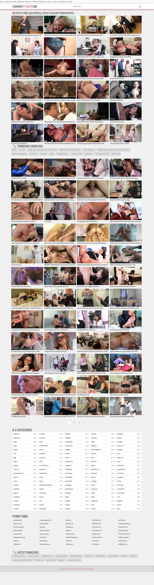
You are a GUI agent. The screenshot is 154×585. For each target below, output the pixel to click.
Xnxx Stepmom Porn (62, 1)
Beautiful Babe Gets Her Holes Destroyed (70, 152)
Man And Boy (124, 569)
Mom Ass (69, 554)
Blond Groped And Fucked (102, 156)
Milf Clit (49, 1)
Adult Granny (17, 533)
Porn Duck (95, 554)
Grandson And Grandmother (19, 156)
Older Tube (54, 1)
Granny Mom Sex (45, 543)
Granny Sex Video (20, 1)
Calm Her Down (89, 156)
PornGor (42, 540)
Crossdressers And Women (19, 569)
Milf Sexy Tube (96, 533)
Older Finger (43, 554)
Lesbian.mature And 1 (34, 569)
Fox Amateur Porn (45, 557)
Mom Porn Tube (116, 156)
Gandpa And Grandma (62, 156)
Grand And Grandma (76, 156)
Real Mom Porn (123, 540)
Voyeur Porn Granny (124, 547)
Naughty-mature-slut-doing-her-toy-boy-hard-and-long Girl (113, 152)
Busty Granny (13, 1)
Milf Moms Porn (96, 537)
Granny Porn (7, 1)
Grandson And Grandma (74, 573)
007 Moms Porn (97, 543)
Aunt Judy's (22, 152)
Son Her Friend (43, 156)
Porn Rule (43, 550)
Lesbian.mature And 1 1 (89, 152)
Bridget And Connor (47, 569)
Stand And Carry (89, 569)
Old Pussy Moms (97, 550)
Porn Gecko (95, 557)
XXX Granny (69, 540)
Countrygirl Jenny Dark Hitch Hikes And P (22, 573)
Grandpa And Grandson (61, 569)
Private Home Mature (124, 537)
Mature (52, 156)
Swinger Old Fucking (43, 1)
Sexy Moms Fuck (123, 543)
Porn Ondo (121, 533)
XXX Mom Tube (122, 557)
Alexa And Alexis (51, 573)
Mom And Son (33, 156)
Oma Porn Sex (69, 1)
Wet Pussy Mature (123, 550)
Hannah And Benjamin (76, 569)
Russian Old (69, 537)
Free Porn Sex (35, 1)
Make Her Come (40, 573)
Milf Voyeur (69, 557)
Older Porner (96, 547)
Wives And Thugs (100, 569)
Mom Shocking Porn (71, 550)
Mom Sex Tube (96, 540)
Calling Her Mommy (113, 569)
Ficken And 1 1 (61, 573)
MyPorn (68, 543)
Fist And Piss (134, 569)
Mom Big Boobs (28, 1)
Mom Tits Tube (70, 547)
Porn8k (68, 533)
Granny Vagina (44, 547)
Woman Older (122, 554)
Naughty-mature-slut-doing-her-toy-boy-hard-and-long (42, 152)
